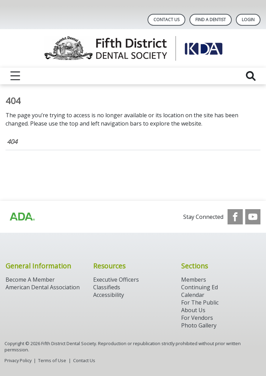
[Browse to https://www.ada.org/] (22, 216)
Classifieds (106, 287)
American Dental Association (43, 287)
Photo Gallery (198, 325)
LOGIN (248, 20)
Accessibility (108, 295)
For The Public (200, 302)
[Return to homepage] (133, 48)
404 (12, 141)
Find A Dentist (210, 20)
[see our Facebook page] (235, 216)
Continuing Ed (199, 287)
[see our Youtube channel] (252, 216)
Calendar (192, 295)
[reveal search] (250, 76)
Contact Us (166, 20)
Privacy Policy (18, 360)
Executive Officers (116, 279)
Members (193, 279)
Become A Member (30, 279)
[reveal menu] (15, 76)
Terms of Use (52, 360)
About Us (193, 310)
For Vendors (197, 318)
